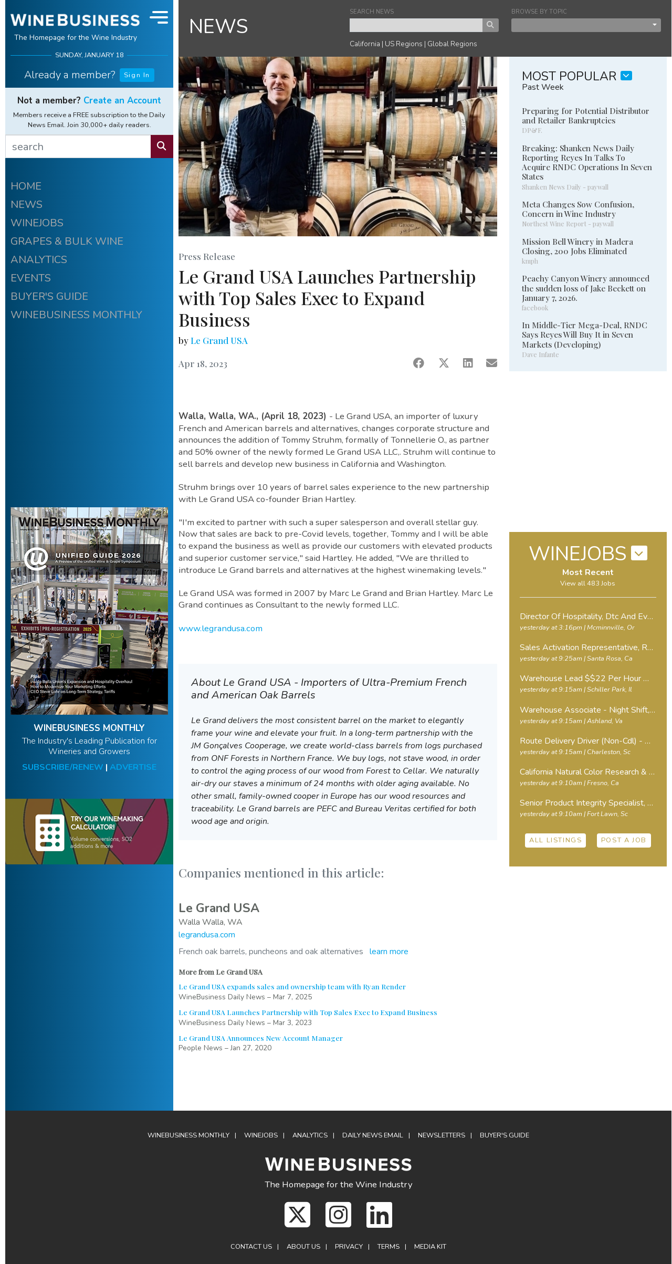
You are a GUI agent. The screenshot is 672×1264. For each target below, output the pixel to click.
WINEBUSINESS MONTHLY (76, 315)
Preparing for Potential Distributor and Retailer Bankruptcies (585, 116)
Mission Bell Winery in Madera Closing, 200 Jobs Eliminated (577, 246)
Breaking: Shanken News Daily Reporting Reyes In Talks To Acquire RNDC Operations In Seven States (587, 162)
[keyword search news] (416, 25)
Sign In (137, 75)
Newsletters (441, 1135)
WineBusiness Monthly (188, 1135)
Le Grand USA (219, 340)
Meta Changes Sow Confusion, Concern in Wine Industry (578, 209)
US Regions (404, 44)
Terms (388, 1246)
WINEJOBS (37, 223)
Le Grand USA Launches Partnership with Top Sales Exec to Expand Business (307, 1012)
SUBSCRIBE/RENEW (62, 767)
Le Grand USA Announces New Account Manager (260, 1037)
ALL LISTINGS (555, 840)
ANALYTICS (38, 260)
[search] (78, 146)
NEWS (26, 204)
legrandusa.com (206, 935)
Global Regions (452, 44)
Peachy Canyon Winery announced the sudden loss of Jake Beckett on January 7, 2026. (585, 287)
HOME (25, 186)
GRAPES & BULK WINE (66, 241)
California (365, 44)
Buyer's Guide (504, 1135)
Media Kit (430, 1246)
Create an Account (122, 101)
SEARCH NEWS (372, 12)
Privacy (349, 1246)
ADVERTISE (133, 767)
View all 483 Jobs (587, 583)
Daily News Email (372, 1135)
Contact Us (251, 1246)
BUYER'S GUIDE (49, 296)
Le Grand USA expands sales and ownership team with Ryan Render (292, 986)
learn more (389, 951)
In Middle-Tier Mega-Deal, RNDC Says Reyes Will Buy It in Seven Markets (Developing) (584, 334)
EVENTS (30, 278)
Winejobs (261, 1135)
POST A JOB (624, 840)
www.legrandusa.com (220, 628)
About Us (303, 1246)
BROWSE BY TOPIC (539, 12)
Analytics (310, 1135)
